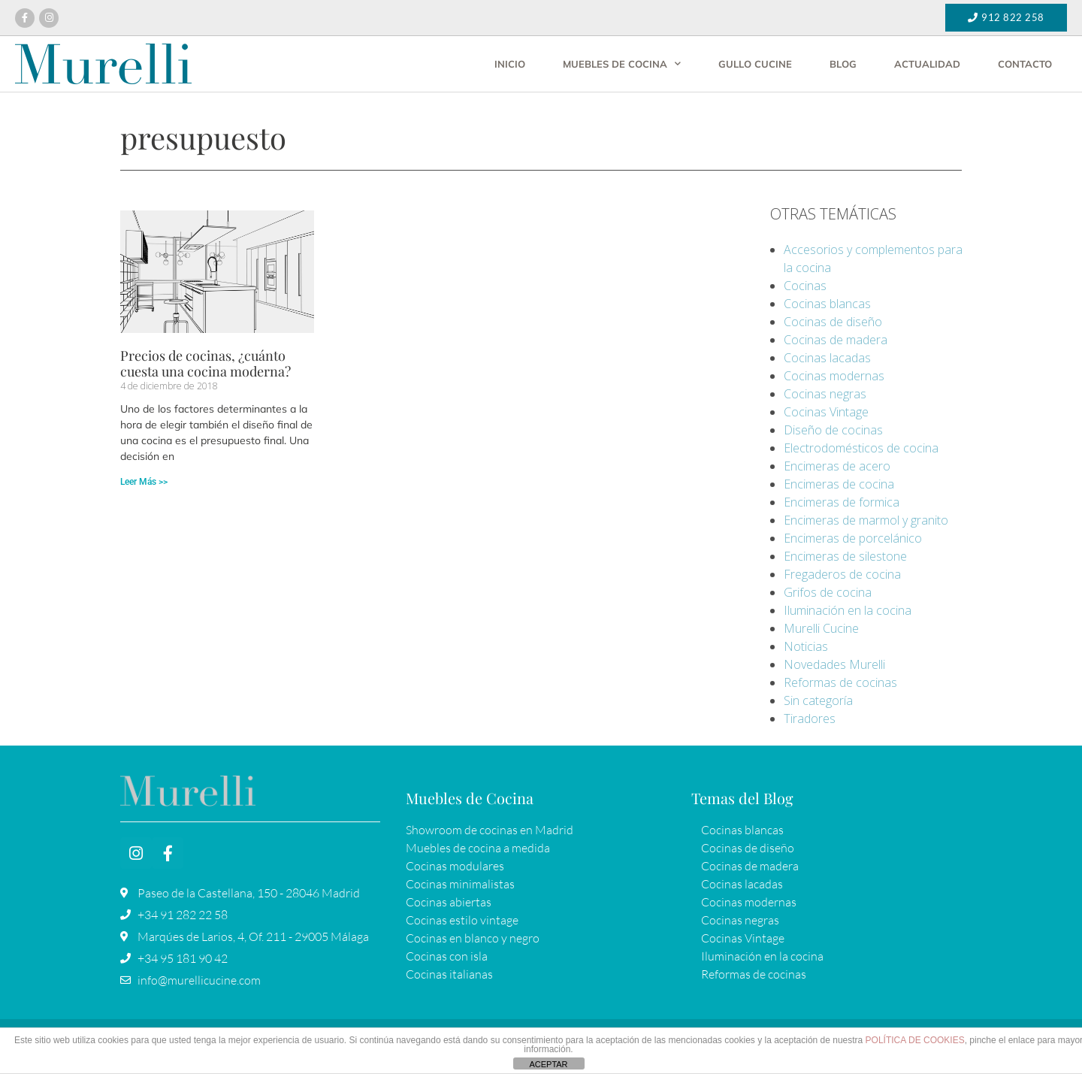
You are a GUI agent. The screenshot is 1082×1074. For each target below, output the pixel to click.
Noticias (806, 646)
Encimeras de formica (841, 502)
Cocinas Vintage (826, 412)
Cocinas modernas (834, 376)
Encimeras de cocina (839, 484)
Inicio (509, 64)
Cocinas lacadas (827, 357)
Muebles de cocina (622, 63)
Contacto (1025, 64)
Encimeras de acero (837, 466)
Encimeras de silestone (845, 556)
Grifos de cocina (828, 592)
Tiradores (810, 718)
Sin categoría (818, 700)
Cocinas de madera (835, 339)
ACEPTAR (548, 1064)
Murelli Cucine (821, 628)
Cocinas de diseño (833, 321)
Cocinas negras (825, 394)
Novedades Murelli (834, 664)
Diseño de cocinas (833, 430)
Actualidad (927, 64)
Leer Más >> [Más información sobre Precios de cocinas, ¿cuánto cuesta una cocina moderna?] (144, 481)
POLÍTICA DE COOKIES (915, 1040)
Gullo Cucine (755, 64)
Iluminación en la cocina (847, 610)
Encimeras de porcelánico (853, 538)
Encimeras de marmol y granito (866, 520)
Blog (843, 64)
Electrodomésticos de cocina (861, 448)
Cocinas (805, 285)
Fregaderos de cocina (842, 574)
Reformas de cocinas (840, 682)
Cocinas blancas (827, 303)
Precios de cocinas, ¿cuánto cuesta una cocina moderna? (205, 363)
